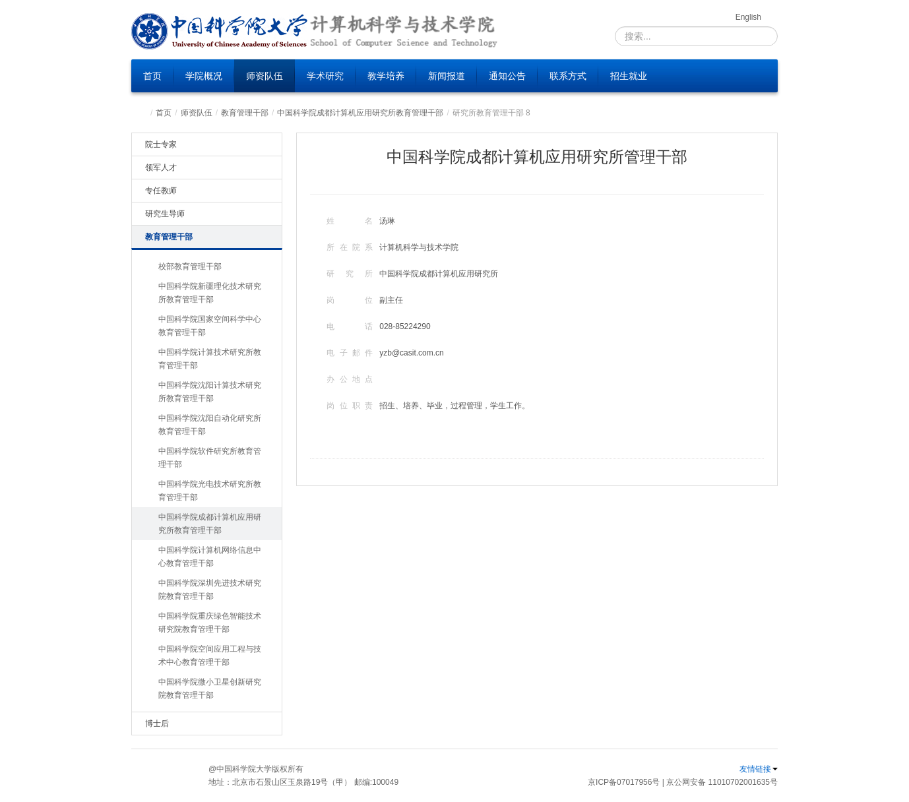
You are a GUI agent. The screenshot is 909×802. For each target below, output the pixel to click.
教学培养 (385, 76)
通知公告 (507, 76)
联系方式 (567, 76)
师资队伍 (264, 76)
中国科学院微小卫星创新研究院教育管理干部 (209, 688)
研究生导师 (165, 213)
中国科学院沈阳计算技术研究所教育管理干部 (209, 392)
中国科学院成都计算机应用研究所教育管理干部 (360, 112)
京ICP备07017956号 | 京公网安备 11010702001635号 (683, 782)
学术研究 (325, 76)
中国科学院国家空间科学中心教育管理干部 (209, 326)
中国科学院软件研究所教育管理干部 (209, 458)
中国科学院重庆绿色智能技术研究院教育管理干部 (209, 622)
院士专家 (161, 144)
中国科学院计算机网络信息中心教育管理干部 (209, 556)
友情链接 (758, 769)
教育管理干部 (244, 112)
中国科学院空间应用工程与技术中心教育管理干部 (209, 655)
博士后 (157, 723)
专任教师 (161, 190)
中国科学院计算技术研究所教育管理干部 (209, 359)
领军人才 (161, 167)
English (748, 17)
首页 (152, 76)
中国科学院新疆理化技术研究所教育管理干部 (209, 293)
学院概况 (203, 76)
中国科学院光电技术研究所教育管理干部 (209, 490)
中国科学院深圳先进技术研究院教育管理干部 (209, 589)
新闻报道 (446, 76)
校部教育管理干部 (190, 266)
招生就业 (628, 76)
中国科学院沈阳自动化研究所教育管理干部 (209, 425)
